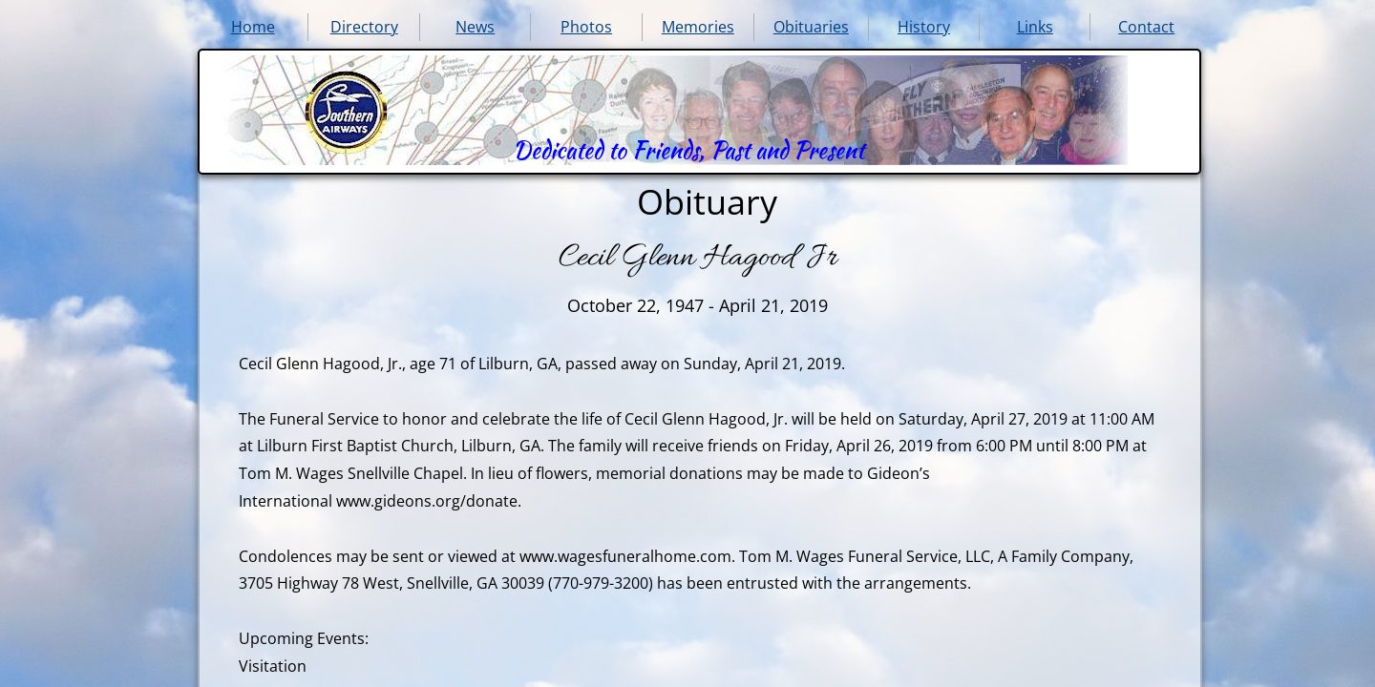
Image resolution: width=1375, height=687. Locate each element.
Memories (698, 26)
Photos (586, 26)
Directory (364, 26)
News (475, 26)
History (924, 26)
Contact (1146, 26)
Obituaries (811, 26)
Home (253, 26)
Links (1035, 26)
